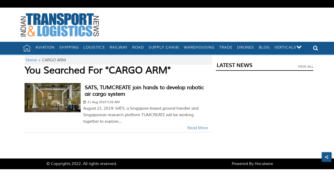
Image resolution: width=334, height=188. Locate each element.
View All (305, 66)
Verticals (288, 47)
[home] (27, 48)
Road (138, 47)
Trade (225, 47)
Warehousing (199, 47)
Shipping (69, 47)
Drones (245, 47)
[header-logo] (60, 24)
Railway (119, 47)
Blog (264, 47)
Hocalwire (264, 163)
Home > (34, 60)
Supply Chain (164, 47)
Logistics (94, 47)
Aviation (45, 47)
